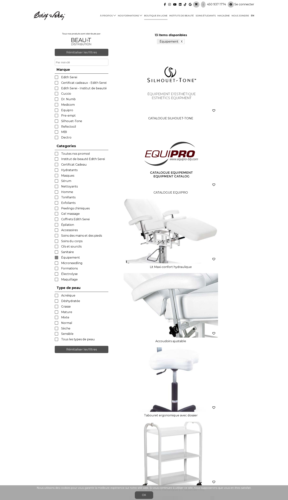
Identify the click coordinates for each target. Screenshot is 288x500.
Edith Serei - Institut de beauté (84, 88)
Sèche (65, 328)
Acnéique (68, 295)
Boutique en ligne (156, 15)
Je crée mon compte (144, 422)
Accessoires (69, 230)
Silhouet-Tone (71, 121)
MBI (64, 132)
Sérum (66, 181)
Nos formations (128, 15)
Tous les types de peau (78, 339)
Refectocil (68, 126)
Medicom (68, 104)
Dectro (66, 137)
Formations (69, 268)
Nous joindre (240, 15)
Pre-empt (68, 115)
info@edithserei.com (104, 474)
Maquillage (69, 279)
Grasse (66, 306)
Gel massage (70, 213)
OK (144, 495)
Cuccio (66, 93)
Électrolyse (69, 274)
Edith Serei (69, 77)
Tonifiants (68, 197)
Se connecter (241, 4)
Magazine (223, 15)
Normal (66, 323)
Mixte (65, 317)
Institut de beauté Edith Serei (83, 159)
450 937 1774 (216, 4)
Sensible (67, 334)
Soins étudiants (206, 15)
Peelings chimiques (75, 208)
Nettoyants (69, 186)
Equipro (67, 110)
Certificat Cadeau (74, 164)
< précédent (140, 290)
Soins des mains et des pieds (81, 235)
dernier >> (201, 290)
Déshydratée (70, 301)
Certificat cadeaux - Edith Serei (84, 83)
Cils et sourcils (71, 246)
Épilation (67, 225)
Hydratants (69, 170)
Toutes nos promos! (75, 153)
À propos (106, 15)
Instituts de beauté (181, 15)
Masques (67, 175)
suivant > (179, 290)
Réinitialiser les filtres (81, 52)
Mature (66, 312)
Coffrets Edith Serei (75, 219)
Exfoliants (68, 203)
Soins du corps (71, 241)
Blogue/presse (99, 467)
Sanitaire (67, 252)
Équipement (70, 257)
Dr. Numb (68, 99)
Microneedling (71, 263)
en (252, 15)
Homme (67, 192)
